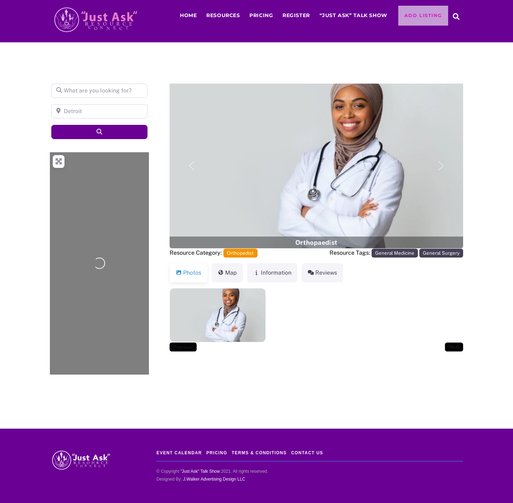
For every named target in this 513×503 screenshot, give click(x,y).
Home (188, 15)
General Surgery (441, 253)
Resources (223, 15)
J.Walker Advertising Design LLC (214, 479)
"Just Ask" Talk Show (200, 471)
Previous (183, 347)
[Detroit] (99, 111)
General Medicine (394, 253)
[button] (192, 166)
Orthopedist (240, 253)
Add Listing (423, 15)
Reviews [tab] (322, 272)
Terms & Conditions (259, 452)
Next (454, 347)
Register (296, 15)
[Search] (99, 132)
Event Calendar (179, 452)
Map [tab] (227, 272)
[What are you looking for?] (99, 91)
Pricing (261, 15)
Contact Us (307, 452)
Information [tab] (272, 272)
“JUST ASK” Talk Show (353, 15)
